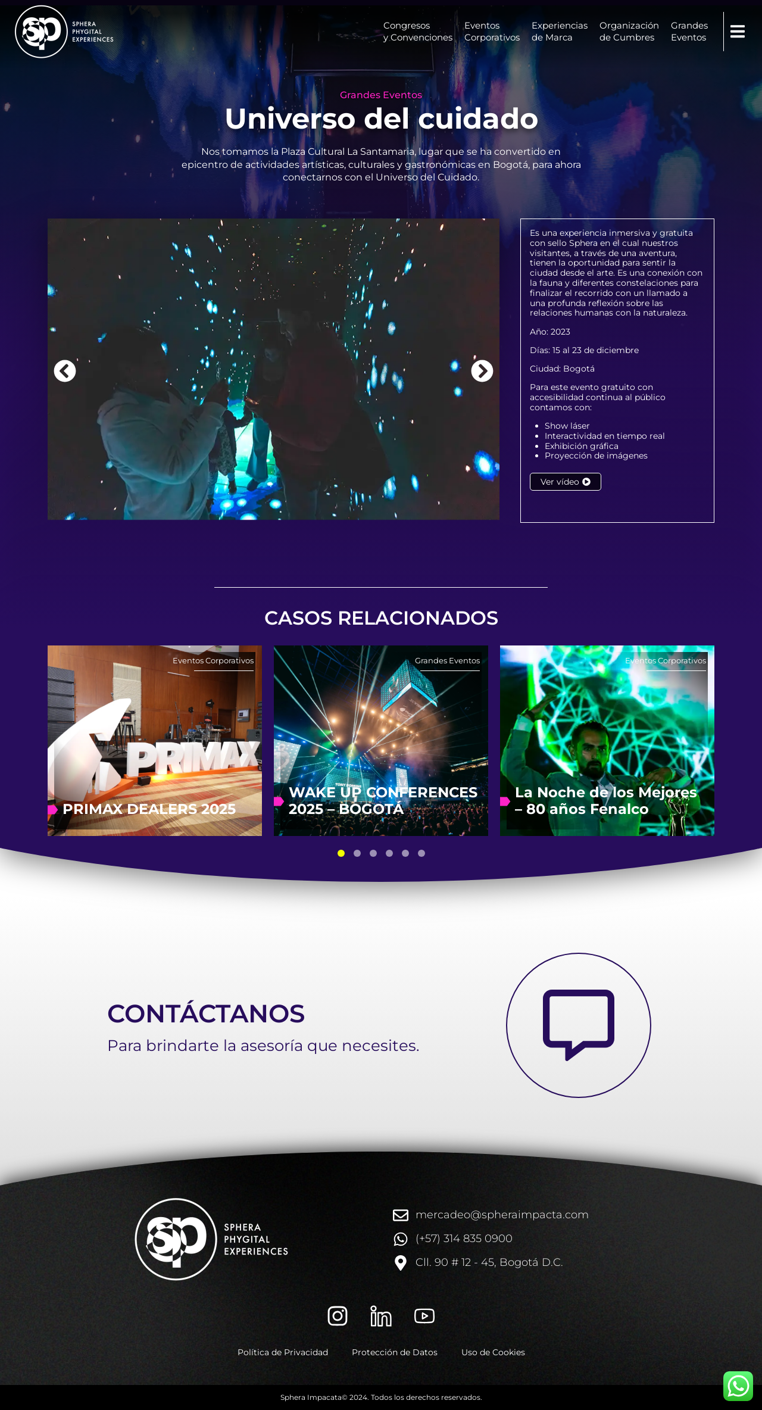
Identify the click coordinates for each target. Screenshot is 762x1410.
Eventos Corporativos (213, 660)
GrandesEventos (689, 31)
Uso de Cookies (493, 1352)
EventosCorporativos (492, 31)
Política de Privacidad (283, 1352)
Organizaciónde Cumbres (629, 31)
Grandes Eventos (381, 95)
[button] (737, 31)
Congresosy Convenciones (417, 31)
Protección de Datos (395, 1352)
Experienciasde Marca (560, 31)
